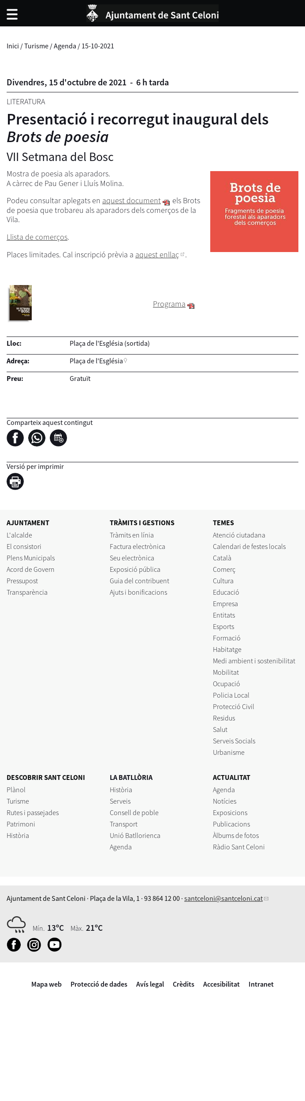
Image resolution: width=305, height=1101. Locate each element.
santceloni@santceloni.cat (223, 898)
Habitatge (227, 649)
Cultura (223, 580)
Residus (224, 717)
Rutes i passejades (33, 812)
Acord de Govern (31, 569)
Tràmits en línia (132, 534)
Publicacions (231, 823)
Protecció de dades (99, 984)
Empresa (225, 603)
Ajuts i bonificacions (138, 592)
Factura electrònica (137, 546)
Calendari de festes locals (249, 546)
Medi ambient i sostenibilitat (254, 660)
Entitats (224, 615)
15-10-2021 (98, 45)
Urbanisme (229, 752)
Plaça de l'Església (96, 360)
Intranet (261, 984)
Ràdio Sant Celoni (239, 846)
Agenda (65, 45)
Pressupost (22, 580)
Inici (13, 45)
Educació (226, 592)
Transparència (27, 592)
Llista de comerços (37, 237)
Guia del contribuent (139, 580)
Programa (169, 304)
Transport (124, 823)
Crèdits (183, 984)
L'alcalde (19, 534)
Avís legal (150, 984)
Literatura (26, 101)
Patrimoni (21, 823)
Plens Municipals (31, 557)
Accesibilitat (221, 984)
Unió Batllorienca (135, 835)
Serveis (120, 801)
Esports (223, 626)
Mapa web (46, 984)
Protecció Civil (233, 706)
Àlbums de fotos (236, 835)
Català (222, 557)
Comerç (224, 569)
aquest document (131, 200)
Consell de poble (134, 812)
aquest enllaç (157, 254)
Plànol (16, 789)
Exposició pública (135, 569)
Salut (220, 729)
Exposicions (230, 812)
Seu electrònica (132, 557)
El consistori (24, 546)
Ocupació (226, 683)
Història (18, 835)
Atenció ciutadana (239, 534)
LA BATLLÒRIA (131, 777)
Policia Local (231, 695)
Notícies (224, 801)
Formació (227, 637)
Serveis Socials (234, 740)
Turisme (36, 45)
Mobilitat (226, 672)
